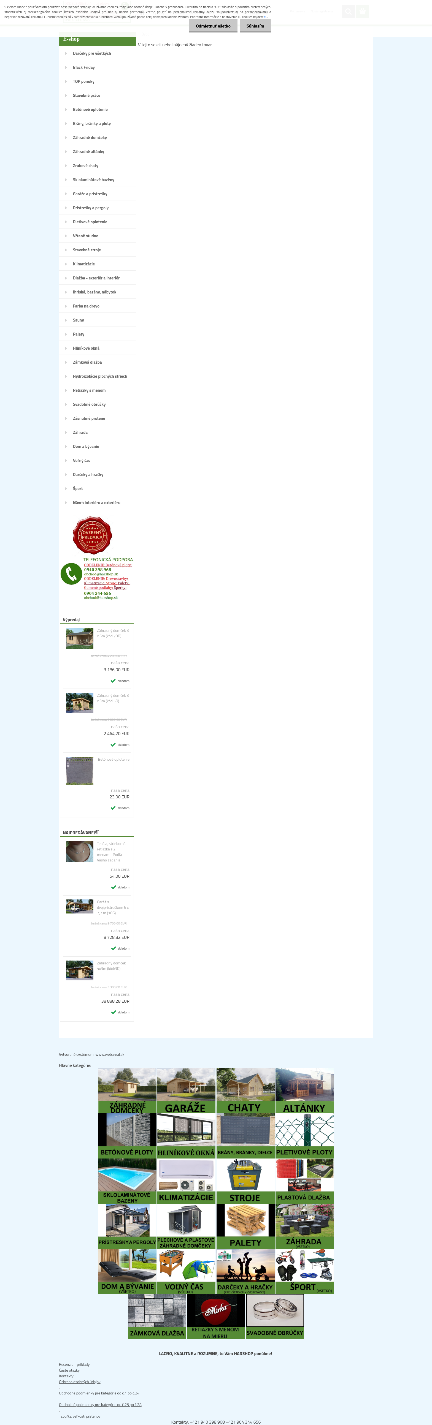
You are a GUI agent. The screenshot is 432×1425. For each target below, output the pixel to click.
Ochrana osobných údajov (80, 1382)
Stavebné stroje (87, 250)
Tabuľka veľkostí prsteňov (80, 1416)
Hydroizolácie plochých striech (100, 376)
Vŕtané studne (85, 236)
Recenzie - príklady (74, 1364)
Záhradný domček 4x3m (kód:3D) (111, 965)
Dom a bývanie (86, 446)
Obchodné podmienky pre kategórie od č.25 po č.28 (100, 1404)
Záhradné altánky (88, 151)
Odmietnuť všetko (213, 26)
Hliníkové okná (86, 348)
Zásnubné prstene (89, 418)
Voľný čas (81, 460)
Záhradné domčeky (90, 137)
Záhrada (80, 432)
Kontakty (66, 1376)
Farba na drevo (86, 306)
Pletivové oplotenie (90, 222)
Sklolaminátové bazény (93, 179)
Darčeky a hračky (88, 474)
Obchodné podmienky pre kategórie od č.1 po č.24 (99, 1393)
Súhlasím (255, 26)
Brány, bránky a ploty (92, 123)
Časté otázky (69, 1370)
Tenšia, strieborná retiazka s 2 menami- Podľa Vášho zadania (111, 852)
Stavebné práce (86, 95)
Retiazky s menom (89, 390)
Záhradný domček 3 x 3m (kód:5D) (113, 698)
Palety (78, 334)
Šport (78, 488)
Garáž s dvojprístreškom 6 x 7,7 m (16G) (113, 907)
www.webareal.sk (110, 1054)
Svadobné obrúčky (89, 404)
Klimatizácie (84, 264)
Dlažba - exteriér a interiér (96, 278)
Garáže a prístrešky (90, 194)
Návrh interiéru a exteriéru (96, 502)
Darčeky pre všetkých (92, 53)
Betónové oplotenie (90, 109)
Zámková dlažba (87, 362)
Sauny (78, 320)
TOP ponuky (83, 81)
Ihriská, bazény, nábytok (94, 292)
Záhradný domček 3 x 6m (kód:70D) (113, 633)
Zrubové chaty (85, 165)
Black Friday (84, 67)
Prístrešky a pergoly (91, 208)
